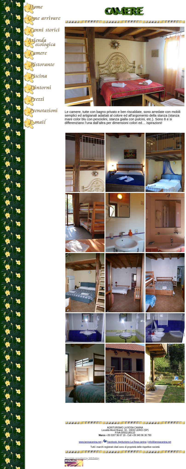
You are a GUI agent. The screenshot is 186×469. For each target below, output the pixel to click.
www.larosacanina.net (90, 442)
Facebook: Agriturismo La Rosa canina (124, 442)
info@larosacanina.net (159, 442)
